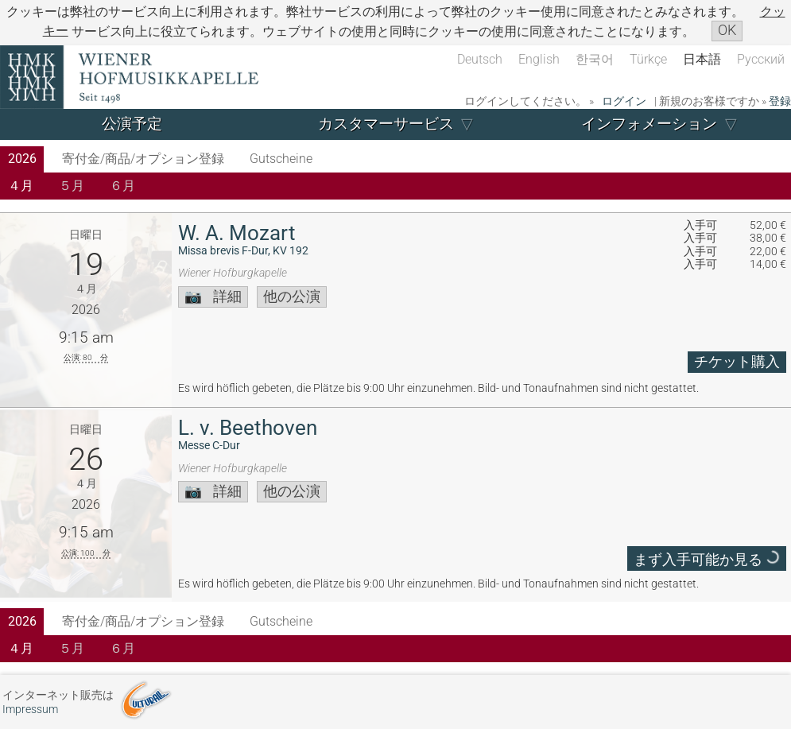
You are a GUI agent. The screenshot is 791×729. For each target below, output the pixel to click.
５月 (71, 185)
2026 (22, 158)
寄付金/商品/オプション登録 (143, 158)
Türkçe (648, 59)
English (539, 59)
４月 (20, 185)
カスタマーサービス (386, 123)
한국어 (595, 59)
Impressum (30, 709)
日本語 (702, 59)
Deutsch (479, 59)
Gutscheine (281, 158)
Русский (761, 59)
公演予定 (132, 123)
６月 (122, 185)
